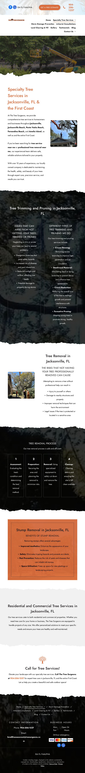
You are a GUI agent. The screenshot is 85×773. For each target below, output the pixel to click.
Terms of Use (53, 764)
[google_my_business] (15, 7)
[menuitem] (48, 20)
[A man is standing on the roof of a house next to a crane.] (63, 133)
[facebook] (10, 7)
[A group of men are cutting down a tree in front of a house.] (21, 385)
